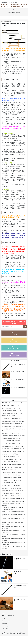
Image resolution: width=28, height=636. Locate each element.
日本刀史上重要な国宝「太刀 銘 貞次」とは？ (12, 410)
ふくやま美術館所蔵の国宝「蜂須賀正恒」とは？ (13, 440)
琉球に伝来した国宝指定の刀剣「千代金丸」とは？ (13, 451)
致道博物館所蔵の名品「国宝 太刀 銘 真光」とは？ (13, 438)
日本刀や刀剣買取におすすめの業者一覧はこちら (14, 322)
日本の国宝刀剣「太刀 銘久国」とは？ (10, 456)
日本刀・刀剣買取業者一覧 (14, 12)
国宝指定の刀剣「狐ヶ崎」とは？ (9, 469)
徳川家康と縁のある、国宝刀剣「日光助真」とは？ (13, 464)
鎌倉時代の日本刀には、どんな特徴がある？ (12, 488)
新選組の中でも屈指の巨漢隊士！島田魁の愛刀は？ (13, 511)
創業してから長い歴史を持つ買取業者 (14, 354)
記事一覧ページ (5, 621)
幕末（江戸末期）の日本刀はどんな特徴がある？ (13, 495)
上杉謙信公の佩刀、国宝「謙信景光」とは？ (12, 461)
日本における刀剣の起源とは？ (9, 482)
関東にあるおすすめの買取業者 (14, 333)
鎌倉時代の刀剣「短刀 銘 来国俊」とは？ (11, 433)
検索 (25, 326)
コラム (14, 15)
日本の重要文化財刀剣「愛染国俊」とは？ (11, 477)
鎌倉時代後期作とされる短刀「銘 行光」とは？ (12, 426)
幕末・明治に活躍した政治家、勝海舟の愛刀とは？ (13, 501)
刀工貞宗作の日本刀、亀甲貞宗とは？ (10, 454)
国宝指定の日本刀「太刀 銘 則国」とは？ (11, 405)
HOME (14, 9)
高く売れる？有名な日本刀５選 (17, 371)
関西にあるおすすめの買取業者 (14, 340)
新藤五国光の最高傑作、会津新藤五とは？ (11, 475)
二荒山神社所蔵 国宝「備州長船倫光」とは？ (12, 418)
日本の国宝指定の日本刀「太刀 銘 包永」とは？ (12, 413)
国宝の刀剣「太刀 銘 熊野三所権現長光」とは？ (12, 402)
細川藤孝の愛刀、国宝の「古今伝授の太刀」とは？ (13, 448)
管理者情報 (4, 623)
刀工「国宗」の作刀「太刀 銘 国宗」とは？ (11, 443)
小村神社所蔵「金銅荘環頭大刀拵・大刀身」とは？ (13, 435)
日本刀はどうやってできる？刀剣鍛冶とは (11, 480)
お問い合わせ (5, 628)
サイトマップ (5, 626)
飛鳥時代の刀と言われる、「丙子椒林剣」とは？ (13, 446)
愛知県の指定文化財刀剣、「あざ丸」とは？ (12, 459)
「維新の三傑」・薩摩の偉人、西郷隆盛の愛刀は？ (13, 498)
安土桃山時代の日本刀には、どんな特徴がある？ (13, 493)
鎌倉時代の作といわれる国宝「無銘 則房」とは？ (13, 421)
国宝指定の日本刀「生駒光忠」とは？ (10, 415)
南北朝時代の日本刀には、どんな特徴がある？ (12, 490)
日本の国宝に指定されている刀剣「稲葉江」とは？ (13, 472)
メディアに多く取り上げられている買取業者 (14, 347)
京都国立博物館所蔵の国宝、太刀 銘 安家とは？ (12, 423)
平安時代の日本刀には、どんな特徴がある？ (12, 485)
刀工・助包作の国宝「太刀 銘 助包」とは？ (11, 408)
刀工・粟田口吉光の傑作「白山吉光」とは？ (12, 467)
